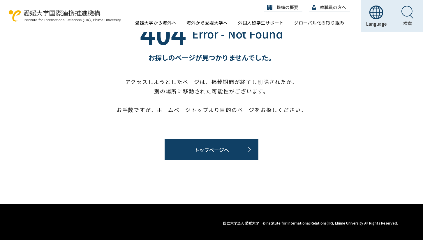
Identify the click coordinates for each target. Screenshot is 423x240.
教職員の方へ (329, 7)
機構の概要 (282, 7)
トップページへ (211, 149)
